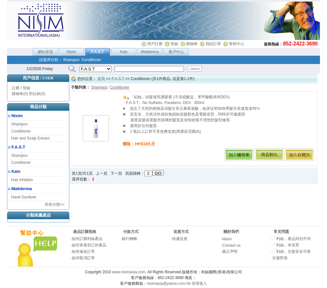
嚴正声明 (230, 251)
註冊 (15, 88)
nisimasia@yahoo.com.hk (169, 283)
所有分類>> (55, 204)
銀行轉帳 (129, 238)
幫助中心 (236, 44)
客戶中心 (176, 52)
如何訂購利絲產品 (87, 238)
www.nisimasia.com (129, 272)
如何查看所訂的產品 (89, 245)
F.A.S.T (18, 147)
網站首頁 (45, 52)
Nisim (71, 52)
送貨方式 (181, 231)
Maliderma (150, 52)
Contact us (231, 245)
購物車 (192, 44)
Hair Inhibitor (22, 180)
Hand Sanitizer (23, 197)
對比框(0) (37, 94)
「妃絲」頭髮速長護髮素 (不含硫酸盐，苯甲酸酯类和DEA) (176, 97)
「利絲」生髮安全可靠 (291, 251)
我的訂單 (213, 44)
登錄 (174, 44)
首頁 (101, 78)
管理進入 (199, 283)
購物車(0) (20, 94)
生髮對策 (280, 258)
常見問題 (281, 231)
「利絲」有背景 (285, 245)
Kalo (123, 52)
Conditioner (21, 131)
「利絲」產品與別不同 (291, 238)
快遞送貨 (179, 238)
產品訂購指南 (84, 231)
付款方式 (131, 231)
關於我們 (231, 231)
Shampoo (19, 124)
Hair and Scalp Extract (30, 138)
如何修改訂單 (83, 251)
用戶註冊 (155, 44)
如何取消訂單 (83, 258)
